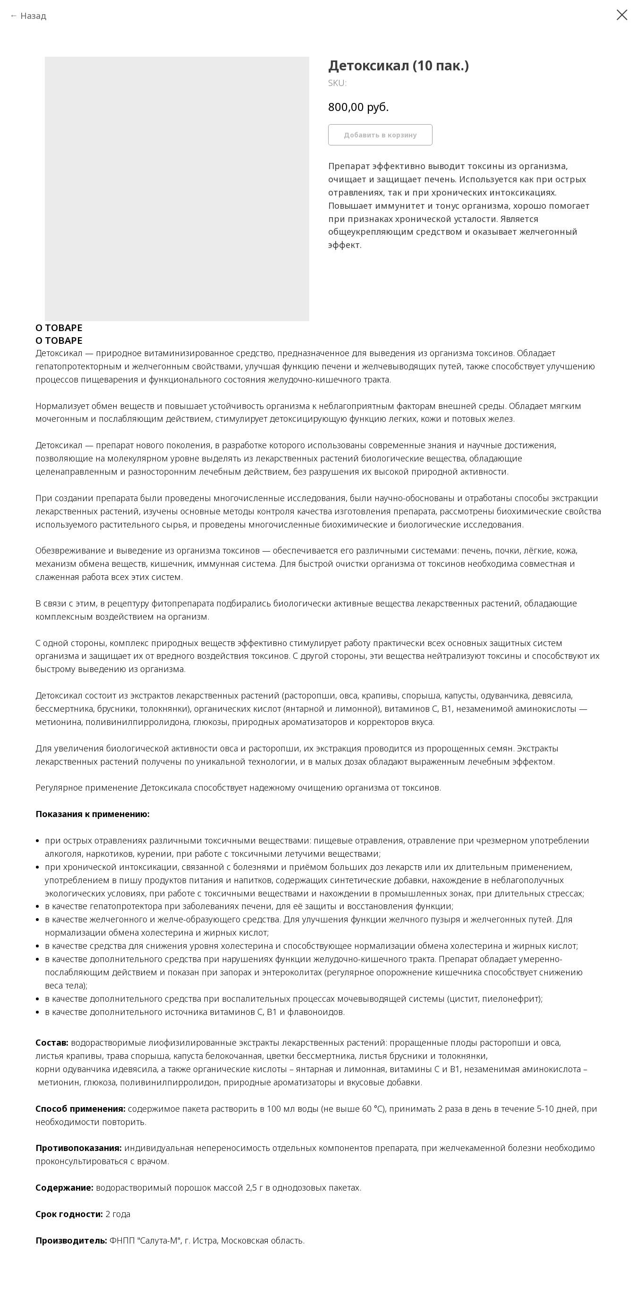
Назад (33, 15)
